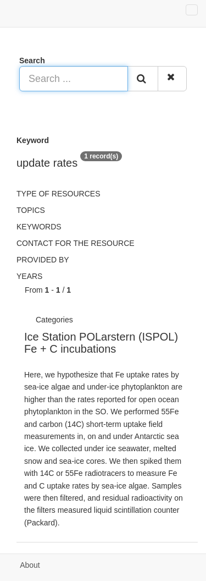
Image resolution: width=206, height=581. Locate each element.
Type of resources (58, 193)
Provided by (42, 259)
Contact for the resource (75, 243)
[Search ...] (73, 78)
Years (29, 276)
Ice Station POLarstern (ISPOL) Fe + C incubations (101, 343)
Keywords (39, 226)
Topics (30, 210)
